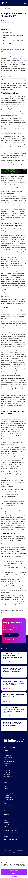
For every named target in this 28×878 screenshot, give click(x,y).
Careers (5, 819)
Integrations (6, 759)
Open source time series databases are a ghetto (14, 36)
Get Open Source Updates (10, 635)
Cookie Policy (15, 851)
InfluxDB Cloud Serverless (10, 754)
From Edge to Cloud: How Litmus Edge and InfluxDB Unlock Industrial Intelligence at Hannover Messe (14, 670)
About (5, 817)
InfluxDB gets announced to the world (13, 40)
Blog (5, 784)
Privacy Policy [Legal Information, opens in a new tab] (11, 867)
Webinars (6, 790)
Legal (5, 850)
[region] (14, 869)
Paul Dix (4, 20)
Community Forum (8, 797)
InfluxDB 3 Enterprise (8, 752)
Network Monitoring (8, 776)
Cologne (8, 478)
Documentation (7, 792)
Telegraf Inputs (7, 807)
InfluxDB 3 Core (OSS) (9, 799)
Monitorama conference (15, 308)
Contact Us (6, 824)
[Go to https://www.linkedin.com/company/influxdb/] (10, 839)
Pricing (5, 765)
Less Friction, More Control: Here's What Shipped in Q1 (13, 695)
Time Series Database (9, 771)
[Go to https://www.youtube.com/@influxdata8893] (5, 839)
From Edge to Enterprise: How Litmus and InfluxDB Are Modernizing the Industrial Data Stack (12, 656)
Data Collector (7, 763)
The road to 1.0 (7, 43)
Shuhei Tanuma (18, 52)
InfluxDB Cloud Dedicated (10, 756)
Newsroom (6, 822)
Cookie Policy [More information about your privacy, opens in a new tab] (5, 867)
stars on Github (14, 494)
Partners (6, 820)
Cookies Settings (14, 876)
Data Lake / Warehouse (9, 761)
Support (6, 788)
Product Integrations (8, 805)
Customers (6, 786)
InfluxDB (6, 750)
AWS (5, 803)
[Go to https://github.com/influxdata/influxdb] (13, 839)
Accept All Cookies (14, 870)
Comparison (21, 850)
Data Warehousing (8, 774)
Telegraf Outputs (7, 809)
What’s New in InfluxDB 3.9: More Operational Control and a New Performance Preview (13, 723)
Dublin (15, 478)
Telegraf (5, 801)
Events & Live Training (9, 794)
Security (10, 850)
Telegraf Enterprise (8, 757)
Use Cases (6, 767)
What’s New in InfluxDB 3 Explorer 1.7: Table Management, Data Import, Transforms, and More (14, 683)
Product (3, 24)
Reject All (14, 873)
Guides (5, 782)
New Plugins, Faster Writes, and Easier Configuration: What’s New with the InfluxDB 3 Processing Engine (13, 710)
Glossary (6, 811)
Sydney (3, 478)
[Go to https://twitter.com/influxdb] (7, 840)
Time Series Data (8, 769)
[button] (25, 3)
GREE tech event (18, 58)
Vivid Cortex (12, 458)
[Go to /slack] (16, 839)
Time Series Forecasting (9, 772)
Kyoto (21, 476)
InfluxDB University (8, 796)
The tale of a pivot (7, 32)
